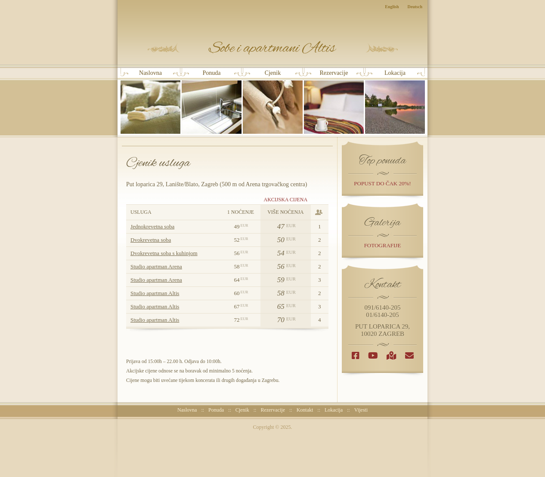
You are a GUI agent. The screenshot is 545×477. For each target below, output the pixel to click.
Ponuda (212, 102)
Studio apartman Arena (156, 266)
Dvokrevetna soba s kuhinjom (164, 253)
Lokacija (395, 102)
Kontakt (305, 410)
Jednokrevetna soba (152, 226)
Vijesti (361, 410)
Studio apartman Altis (154, 293)
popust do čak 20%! (382, 183)
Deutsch (415, 6)
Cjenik (273, 102)
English (392, 6)
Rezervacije (334, 102)
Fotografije (382, 245)
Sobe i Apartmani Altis (272, 48)
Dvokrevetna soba (150, 240)
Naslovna (150, 102)
